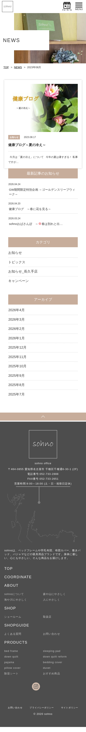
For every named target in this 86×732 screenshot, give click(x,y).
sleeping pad (51, 653)
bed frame (11, 653)
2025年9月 (16, 376)
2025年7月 (16, 394)
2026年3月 (16, 319)
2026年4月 (16, 310)
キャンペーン (18, 281)
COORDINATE (18, 579)
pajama (9, 664)
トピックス (16, 262)
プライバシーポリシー (42, 710)
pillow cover (12, 670)
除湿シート (11, 675)
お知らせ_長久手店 (22, 271)
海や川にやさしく (15, 601)
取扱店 (47, 619)
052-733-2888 (49, 476)
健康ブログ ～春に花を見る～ (30, 209)
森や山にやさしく (54, 596)
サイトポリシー (69, 710)
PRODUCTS (15, 645)
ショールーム (12, 619)
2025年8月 (16, 385)
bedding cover (52, 664)
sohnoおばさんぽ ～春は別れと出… (36, 223)
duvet (46, 670)
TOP (6, 67)
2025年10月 (17, 366)
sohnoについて (14, 596)
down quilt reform (55, 658)
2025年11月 (17, 357)
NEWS (18, 67)
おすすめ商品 (51, 675)
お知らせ (15, 253)
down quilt (11, 658)
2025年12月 (17, 347)
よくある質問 (12, 636)
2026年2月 (16, 329)
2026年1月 (16, 338)
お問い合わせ (51, 636)
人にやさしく (51, 601)
